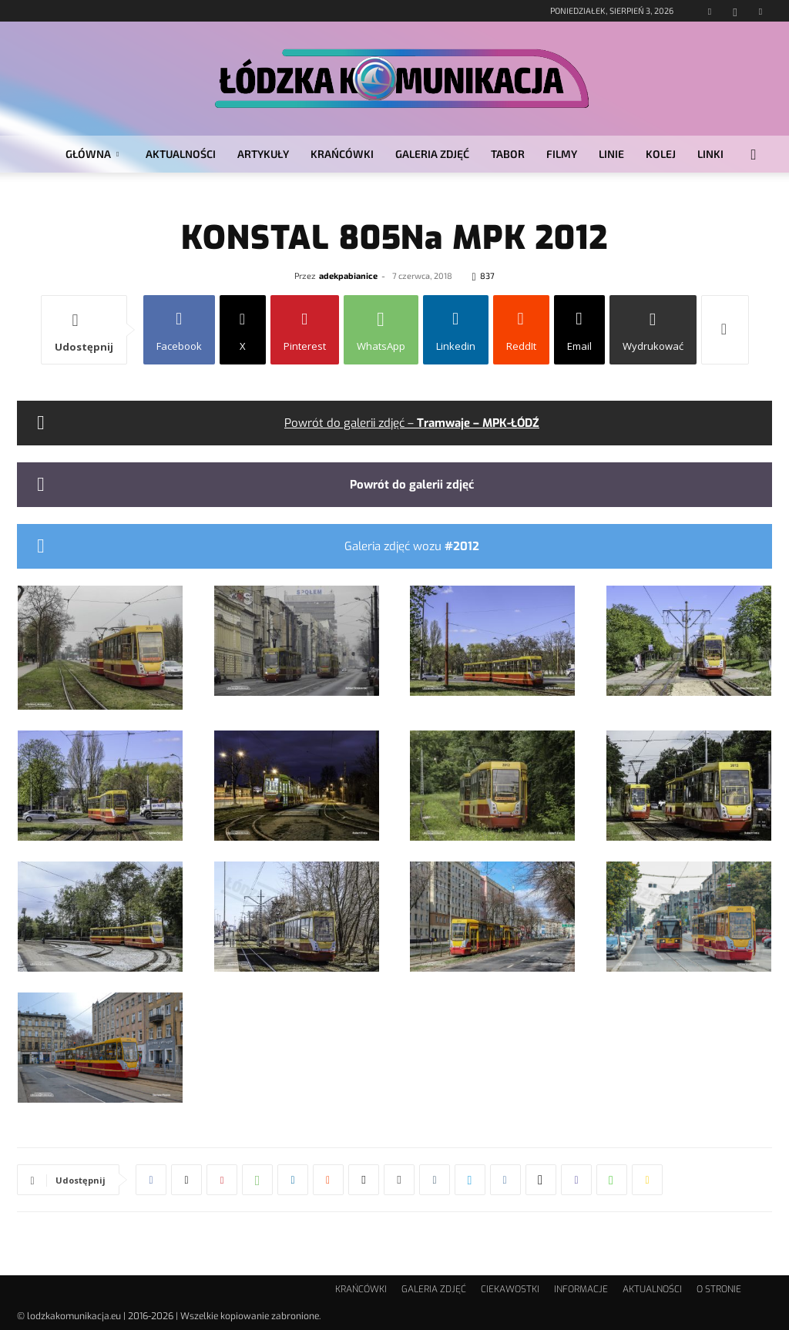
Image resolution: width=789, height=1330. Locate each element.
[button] (753, 155)
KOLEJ (661, 153)
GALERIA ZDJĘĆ (432, 153)
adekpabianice (348, 275)
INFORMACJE (581, 1289)
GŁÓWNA (92, 153)
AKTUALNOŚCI (181, 153)
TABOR (508, 153)
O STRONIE (719, 1289)
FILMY (561, 153)
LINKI (710, 153)
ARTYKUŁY (263, 153)
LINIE (611, 153)
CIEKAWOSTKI (510, 1289)
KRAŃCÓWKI (342, 153)
